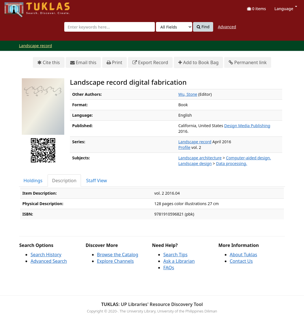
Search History (46, 254)
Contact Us (241, 261)
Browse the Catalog (117, 254)
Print (114, 62)
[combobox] (109, 27)
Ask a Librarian (179, 261)
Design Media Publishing (247, 125)
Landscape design (195, 163)
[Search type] (174, 27)
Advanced (227, 26)
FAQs (168, 267)
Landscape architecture (200, 157)
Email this (83, 62)
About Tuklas (243, 254)
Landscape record (35, 45)
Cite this (48, 62)
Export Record (150, 62)
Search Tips (175, 254)
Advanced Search (49, 261)
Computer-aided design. (248, 157)
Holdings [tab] (32, 180)
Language (286, 8)
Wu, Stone (187, 94)
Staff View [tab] (96, 180)
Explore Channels (115, 261)
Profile (184, 147)
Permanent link (248, 62)
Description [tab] (64, 180)
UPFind (18, 7)
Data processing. (231, 163)
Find (203, 27)
